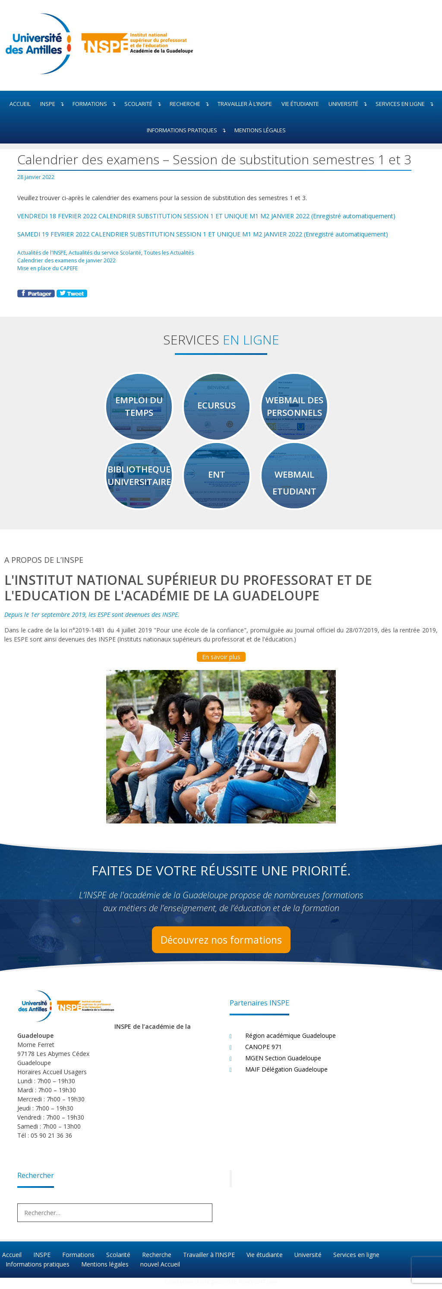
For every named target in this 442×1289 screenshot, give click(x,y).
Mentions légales (260, 130)
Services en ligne (406, 104)
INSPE (54, 104)
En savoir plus (221, 661)
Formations (96, 104)
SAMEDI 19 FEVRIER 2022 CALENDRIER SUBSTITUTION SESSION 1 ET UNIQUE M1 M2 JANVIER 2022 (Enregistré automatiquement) (202, 234)
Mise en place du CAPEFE (47, 267)
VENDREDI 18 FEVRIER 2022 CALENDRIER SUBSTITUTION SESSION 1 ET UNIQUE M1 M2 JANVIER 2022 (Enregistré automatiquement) (206, 216)
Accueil (20, 104)
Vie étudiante (300, 104)
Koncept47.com (258, 1285)
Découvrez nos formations (221, 944)
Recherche (191, 104)
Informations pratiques (188, 130)
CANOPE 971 (263, 1051)
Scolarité (144, 104)
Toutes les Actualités (171, 252)
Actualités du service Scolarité (106, 252)
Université (349, 104)
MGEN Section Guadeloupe (283, 1062)
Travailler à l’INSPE (245, 104)
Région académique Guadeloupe (290, 1040)
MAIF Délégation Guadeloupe (286, 1073)
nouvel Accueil (159, 1268)
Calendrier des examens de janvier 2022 (67, 259)
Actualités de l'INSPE (42, 252)
